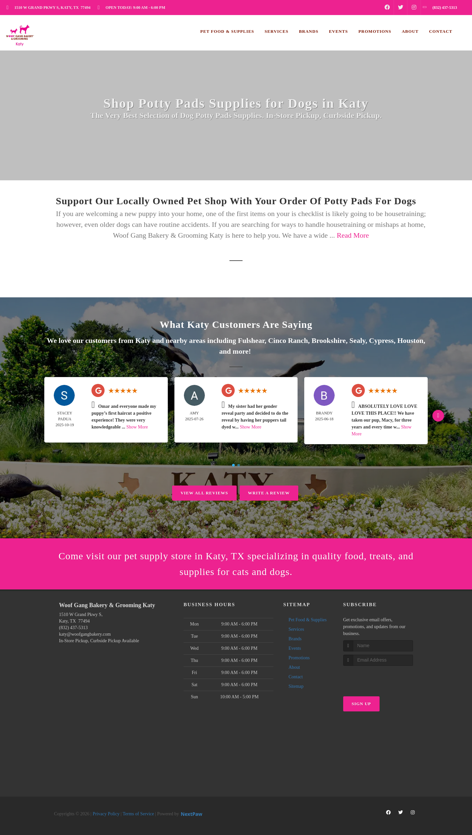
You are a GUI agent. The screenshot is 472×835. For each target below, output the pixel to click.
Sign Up (361, 703)
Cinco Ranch (288, 340)
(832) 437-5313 (73, 627)
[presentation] (378, 678)
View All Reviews (204, 492)
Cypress (381, 340)
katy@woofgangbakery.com (85, 634)
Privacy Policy (106, 813)
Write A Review (269, 492)
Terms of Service (138, 813)
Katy (142, 340)
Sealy (357, 340)
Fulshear (251, 340)
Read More (353, 235)
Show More (137, 427)
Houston (410, 340)
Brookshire (329, 340)
